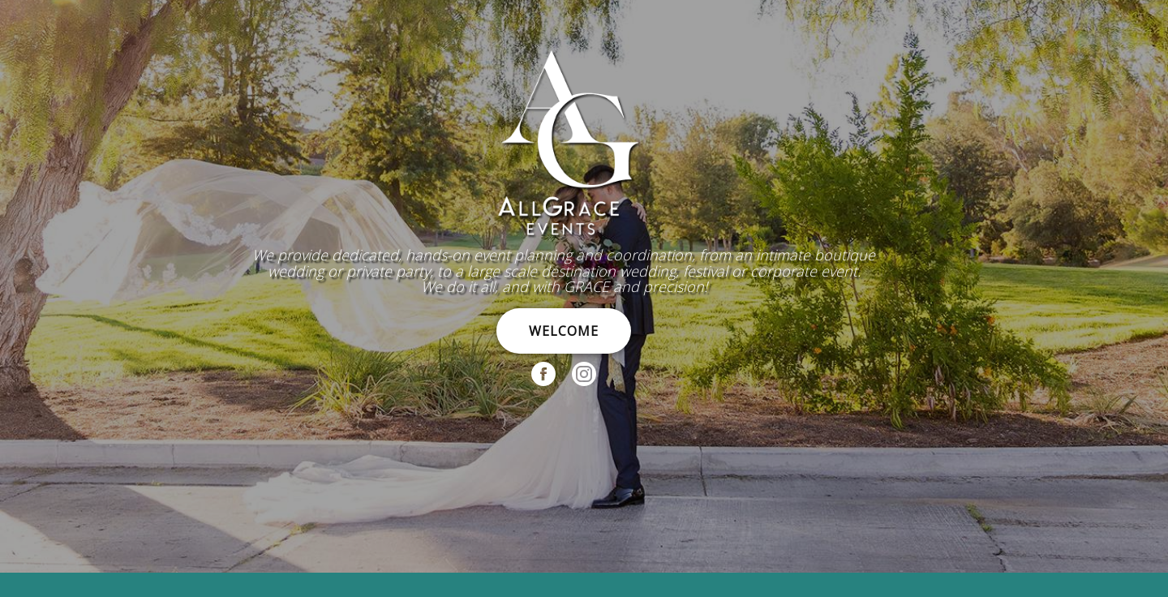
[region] (584, 286)
